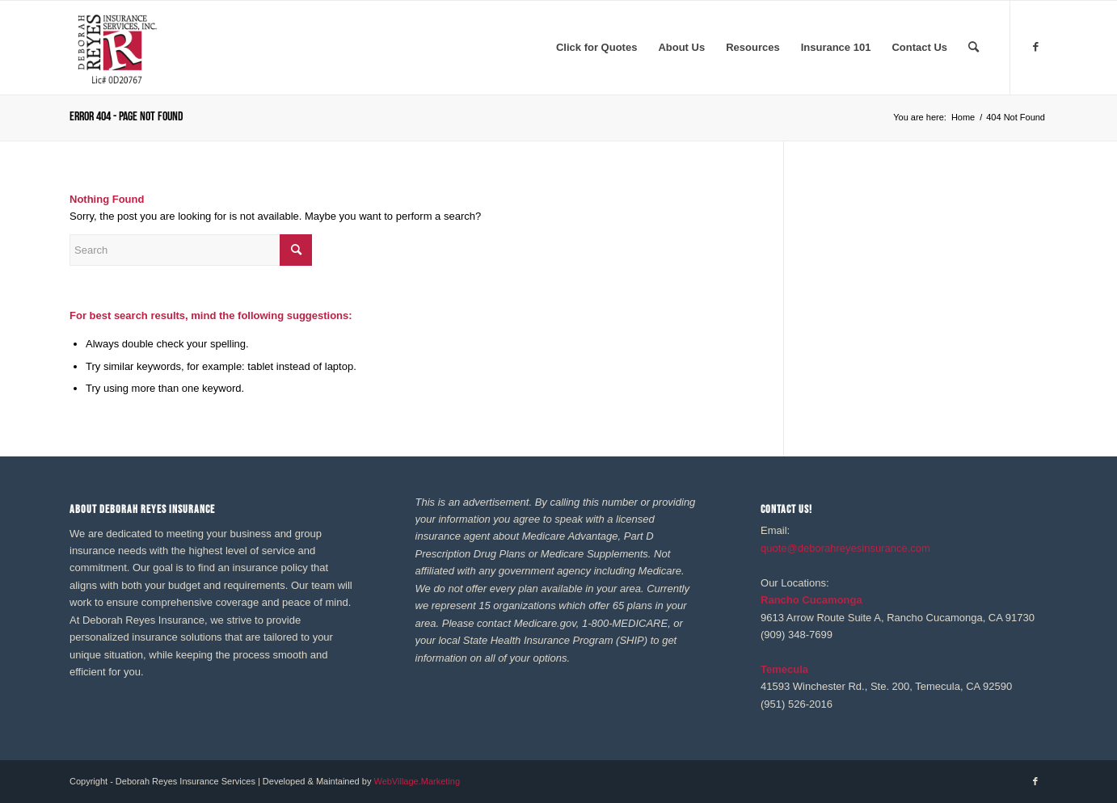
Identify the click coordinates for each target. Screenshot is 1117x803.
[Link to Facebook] (1035, 47)
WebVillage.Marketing (416, 781)
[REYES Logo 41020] (116, 48)
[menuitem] (596, 48)
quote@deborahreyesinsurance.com (845, 548)
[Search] (973, 48)
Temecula (784, 669)
